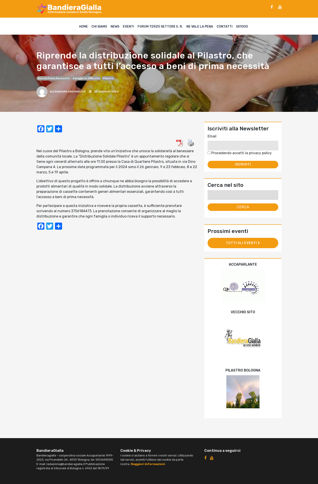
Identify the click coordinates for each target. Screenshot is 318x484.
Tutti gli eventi (243, 243)
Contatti (225, 26)
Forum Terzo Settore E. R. (160, 26)
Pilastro (108, 78)
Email (212, 136)
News (115, 26)
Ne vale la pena (199, 26)
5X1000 (242, 26)
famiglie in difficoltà (86, 78)
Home (83, 26)
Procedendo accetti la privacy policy (240, 153)
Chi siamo (99, 26)
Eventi (128, 26)
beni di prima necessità (54, 78)
